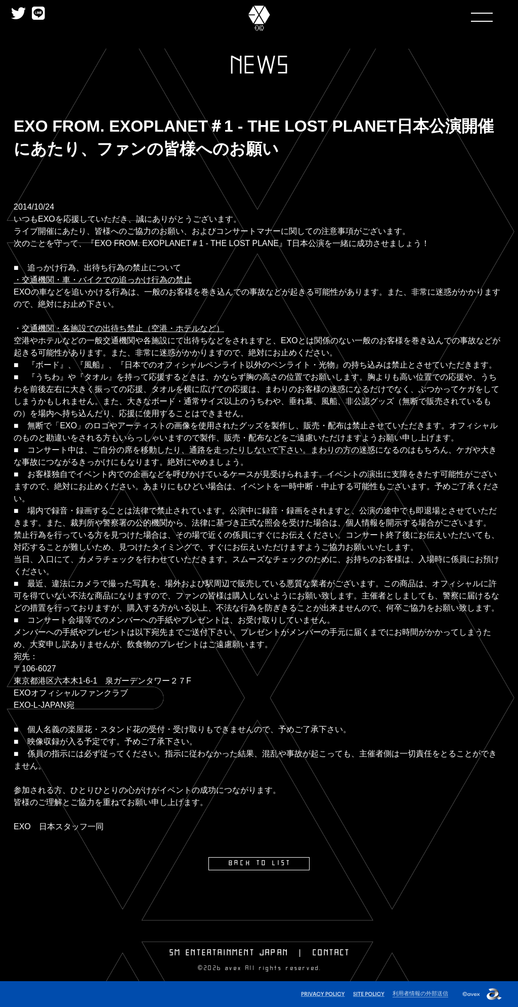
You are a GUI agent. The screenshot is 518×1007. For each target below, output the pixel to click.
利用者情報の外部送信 (420, 992)
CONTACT (331, 952)
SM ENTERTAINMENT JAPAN (228, 952)
